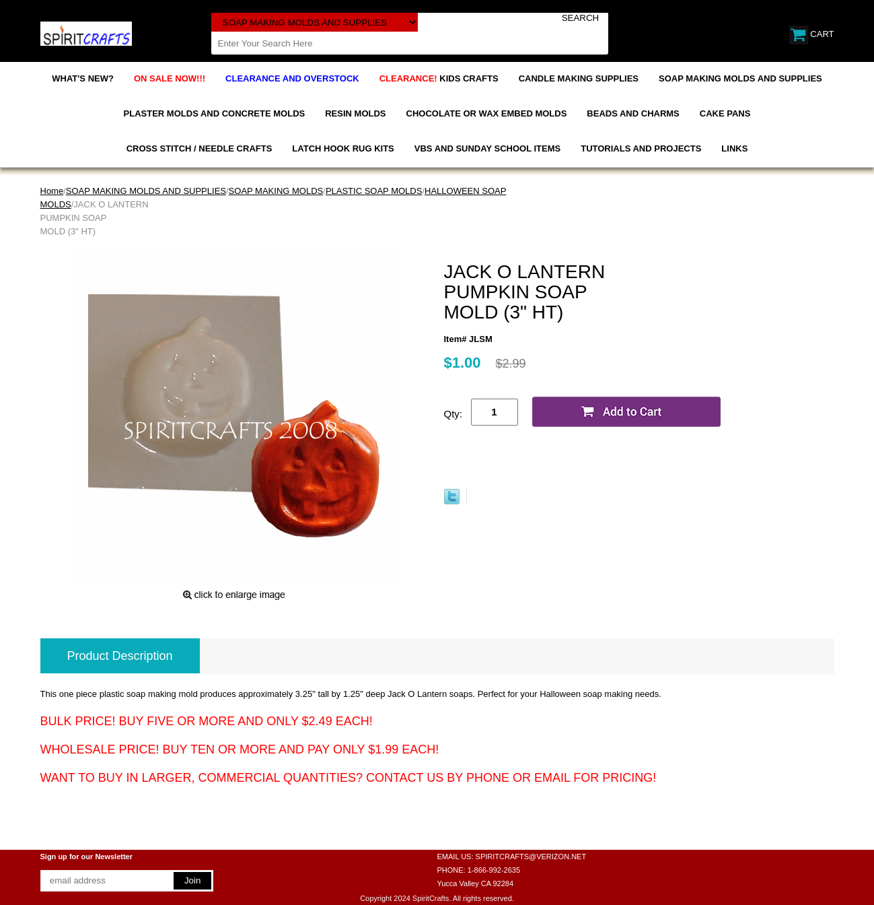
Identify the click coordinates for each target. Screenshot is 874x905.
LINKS (734, 148)
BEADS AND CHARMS (633, 113)
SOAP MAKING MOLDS (276, 191)
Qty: (453, 414)
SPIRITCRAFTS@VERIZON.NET (531, 856)
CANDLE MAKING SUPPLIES (579, 78)
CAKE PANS (725, 113)
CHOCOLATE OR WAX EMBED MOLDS (486, 113)
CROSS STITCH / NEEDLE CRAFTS (199, 148)
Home (52, 191)
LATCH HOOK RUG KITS (343, 148)
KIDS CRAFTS (439, 78)
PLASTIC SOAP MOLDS (374, 191)
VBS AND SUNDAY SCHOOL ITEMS (487, 148)
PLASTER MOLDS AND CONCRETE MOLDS (214, 113)
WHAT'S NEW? (83, 78)
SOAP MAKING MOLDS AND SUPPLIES (740, 78)
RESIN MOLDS (355, 113)
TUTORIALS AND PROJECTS (641, 148)
